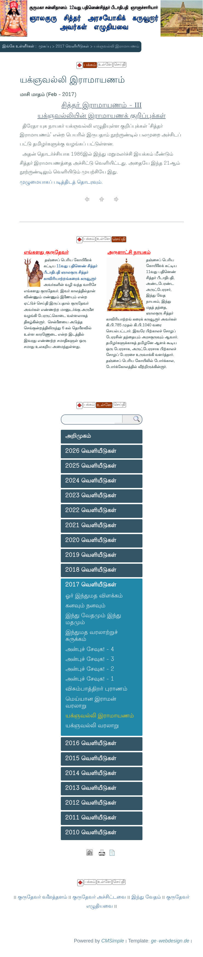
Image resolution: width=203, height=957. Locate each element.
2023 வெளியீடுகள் (90, 495)
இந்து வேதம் (146, 897)
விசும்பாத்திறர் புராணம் (96, 689)
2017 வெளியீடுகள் (72, 46)
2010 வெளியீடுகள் (90, 833)
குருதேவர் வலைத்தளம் (42, 897)
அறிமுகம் (78, 436)
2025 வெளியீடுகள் (90, 466)
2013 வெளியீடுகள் (90, 788)
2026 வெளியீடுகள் (90, 451)
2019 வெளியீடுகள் (90, 555)
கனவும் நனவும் (85, 606)
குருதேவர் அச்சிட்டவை (99, 897)
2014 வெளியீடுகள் (90, 773)
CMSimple (112, 941)
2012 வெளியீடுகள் (90, 803)
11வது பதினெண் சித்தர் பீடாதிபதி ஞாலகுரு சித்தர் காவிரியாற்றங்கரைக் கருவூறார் (70, 272)
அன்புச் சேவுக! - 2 (89, 669)
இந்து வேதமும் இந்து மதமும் (93, 619)
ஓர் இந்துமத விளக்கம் (94, 596)
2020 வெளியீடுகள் (90, 540)
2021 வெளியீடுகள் (90, 525)
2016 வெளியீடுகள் (90, 743)
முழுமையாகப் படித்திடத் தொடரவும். (61, 182)
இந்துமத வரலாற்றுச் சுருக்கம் (91, 636)
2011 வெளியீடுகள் (90, 818)
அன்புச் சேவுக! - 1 (89, 679)
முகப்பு (45, 46)
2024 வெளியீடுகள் (90, 481)
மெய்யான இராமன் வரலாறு (90, 703)
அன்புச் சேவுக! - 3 (89, 659)
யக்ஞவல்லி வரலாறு (92, 725)
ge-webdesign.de (170, 941)
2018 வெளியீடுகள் (90, 570)
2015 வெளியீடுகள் (90, 758)
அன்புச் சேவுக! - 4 (89, 649)
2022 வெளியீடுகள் (90, 510)
